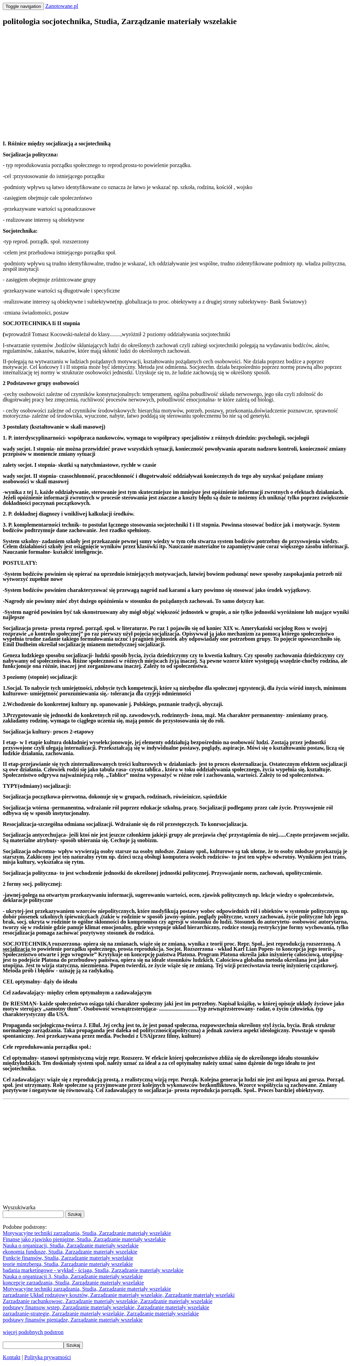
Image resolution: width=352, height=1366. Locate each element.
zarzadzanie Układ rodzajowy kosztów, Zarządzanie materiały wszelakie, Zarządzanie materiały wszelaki (119, 1295)
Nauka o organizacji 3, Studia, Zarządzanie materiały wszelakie (73, 1276)
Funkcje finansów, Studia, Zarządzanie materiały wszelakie (68, 1258)
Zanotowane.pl (61, 6)
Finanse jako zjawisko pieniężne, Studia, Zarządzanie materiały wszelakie (84, 1239)
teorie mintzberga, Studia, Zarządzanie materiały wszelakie (68, 1264)
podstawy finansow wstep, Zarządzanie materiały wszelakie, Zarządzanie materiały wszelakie (106, 1307)
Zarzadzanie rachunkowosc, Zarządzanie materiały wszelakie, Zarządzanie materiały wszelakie (107, 1301)
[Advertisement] (176, 81)
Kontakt (12, 1357)
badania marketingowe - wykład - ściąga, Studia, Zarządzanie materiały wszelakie (93, 1270)
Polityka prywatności (47, 1357)
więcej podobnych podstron (33, 1332)
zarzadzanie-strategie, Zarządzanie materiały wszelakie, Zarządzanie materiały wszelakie (101, 1314)
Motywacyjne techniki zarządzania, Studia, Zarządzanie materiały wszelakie (87, 1233)
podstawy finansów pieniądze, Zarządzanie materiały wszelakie (73, 1320)
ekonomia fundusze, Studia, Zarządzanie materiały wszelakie (70, 1252)
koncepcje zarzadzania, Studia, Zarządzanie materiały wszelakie (73, 1283)
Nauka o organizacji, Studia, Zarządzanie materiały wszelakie (71, 1245)
